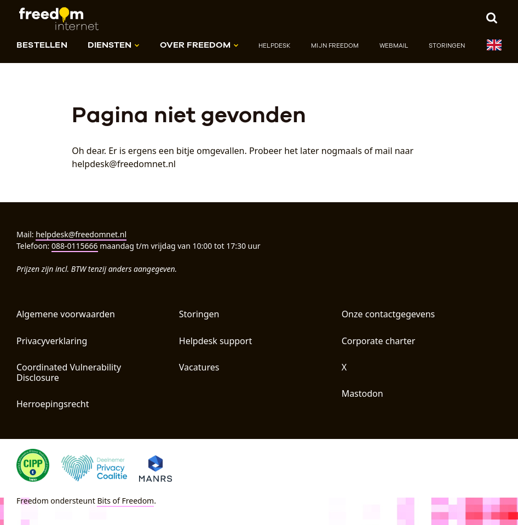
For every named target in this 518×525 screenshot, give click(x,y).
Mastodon (362, 393)
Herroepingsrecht (52, 404)
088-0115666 (74, 246)
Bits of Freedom (125, 500)
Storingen (447, 45)
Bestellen (41, 44)
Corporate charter (379, 341)
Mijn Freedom (335, 45)
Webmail (393, 45)
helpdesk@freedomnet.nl (81, 234)
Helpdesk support (215, 341)
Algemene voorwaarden (65, 314)
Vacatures (199, 367)
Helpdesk (274, 45)
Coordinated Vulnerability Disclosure (68, 372)
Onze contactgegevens (388, 314)
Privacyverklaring (51, 341)
